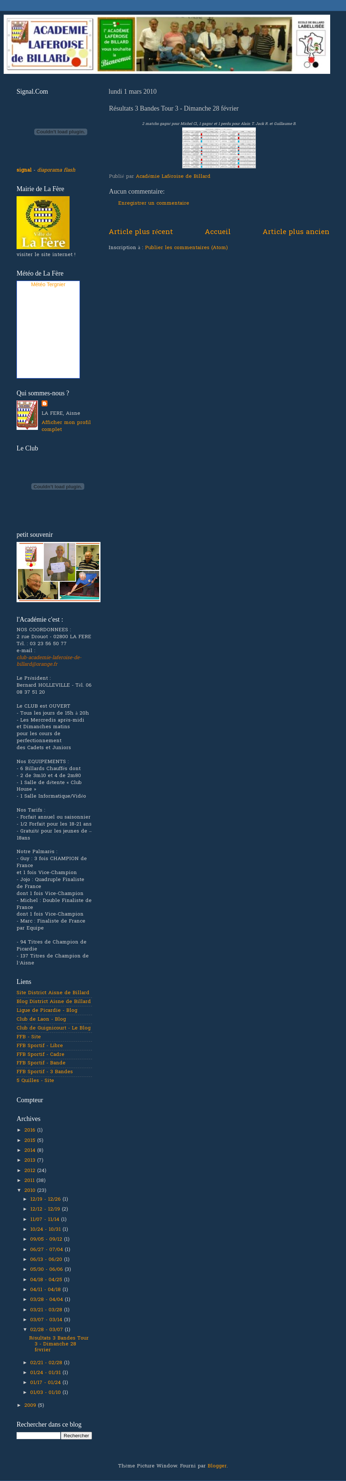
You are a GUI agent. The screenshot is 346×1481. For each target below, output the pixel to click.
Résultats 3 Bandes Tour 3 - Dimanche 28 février (59, 1344)
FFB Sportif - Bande (41, 1063)
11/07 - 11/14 (45, 1219)
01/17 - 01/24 (46, 1383)
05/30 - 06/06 (47, 1269)
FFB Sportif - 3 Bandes (45, 1072)
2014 (30, 1150)
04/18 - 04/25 (47, 1280)
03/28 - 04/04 (47, 1300)
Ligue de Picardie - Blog (47, 1010)
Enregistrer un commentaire (153, 203)
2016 (30, 1130)
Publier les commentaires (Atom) (186, 248)
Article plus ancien (295, 232)
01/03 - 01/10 (46, 1392)
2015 (30, 1140)
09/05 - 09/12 (47, 1239)
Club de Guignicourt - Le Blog (54, 1028)
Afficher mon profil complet (66, 426)
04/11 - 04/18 (46, 1290)
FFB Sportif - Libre (40, 1046)
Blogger (217, 1466)
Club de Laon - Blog (41, 1019)
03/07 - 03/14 (47, 1320)
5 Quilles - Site (35, 1081)
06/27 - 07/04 (47, 1250)
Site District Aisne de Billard (53, 993)
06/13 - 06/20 (47, 1259)
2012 (30, 1171)
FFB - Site (29, 1037)
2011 (30, 1181)
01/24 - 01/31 (46, 1373)
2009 (31, 1405)
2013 (30, 1160)
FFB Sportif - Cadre (40, 1054)
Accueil (218, 232)
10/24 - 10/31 (46, 1229)
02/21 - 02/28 (47, 1363)
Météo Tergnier (48, 284)
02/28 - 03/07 (47, 1330)
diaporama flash (56, 170)
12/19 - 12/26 (46, 1199)
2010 (30, 1190)
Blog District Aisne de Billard (54, 1002)
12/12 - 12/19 (46, 1209)
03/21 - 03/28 (47, 1310)
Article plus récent (141, 232)
